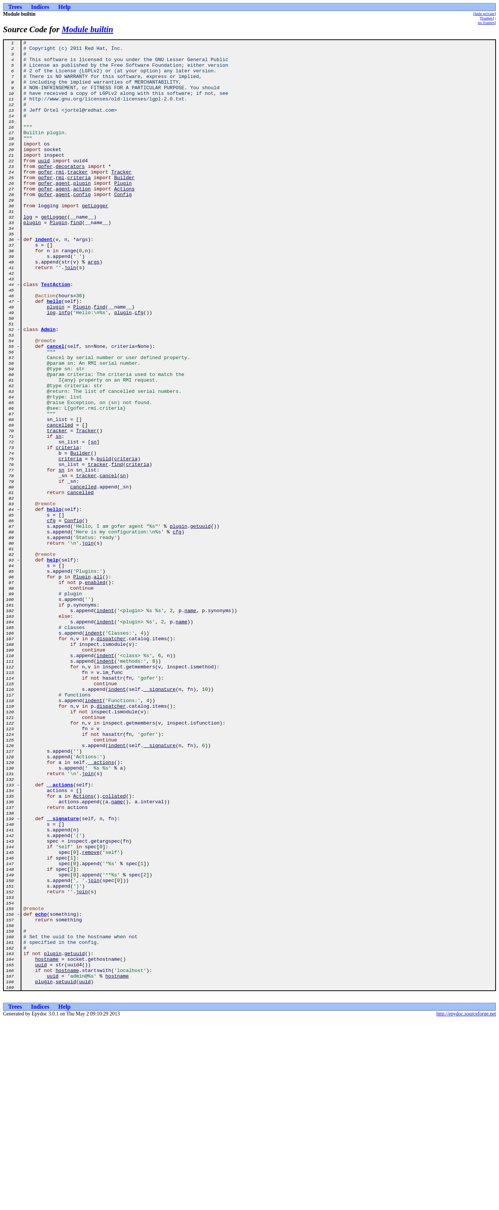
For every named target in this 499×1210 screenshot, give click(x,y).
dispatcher (111, 758)
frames (487, 18)
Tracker (121, 198)
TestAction (55, 333)
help (53, 664)
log (27, 252)
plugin (82, 212)
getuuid (200, 623)
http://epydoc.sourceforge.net (466, 1204)
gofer (45, 192)
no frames (486, 22)
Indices (40, 7)
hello (54, 353)
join (70, 313)
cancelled (60, 502)
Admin (48, 387)
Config (123, 225)
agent (63, 212)
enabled (95, 691)
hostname (46, 1143)
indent (44, 279)
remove (90, 1015)
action (82, 219)
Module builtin (87, 29)
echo (41, 1089)
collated (114, 947)
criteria (78, 205)
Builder (124, 205)
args (93, 306)
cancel (56, 407)
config (82, 225)
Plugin (123, 212)
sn (59, 515)
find (76, 259)
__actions (101, 907)
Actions (124, 219)
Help (64, 7)
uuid (44, 185)
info (64, 367)
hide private (484, 13)
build (103, 542)
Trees (15, 7)
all (98, 684)
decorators (70, 192)
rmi (60, 198)
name (190, 725)
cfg (139, 367)
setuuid (66, 1170)
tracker (77, 198)
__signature (159, 819)
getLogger (95, 239)
